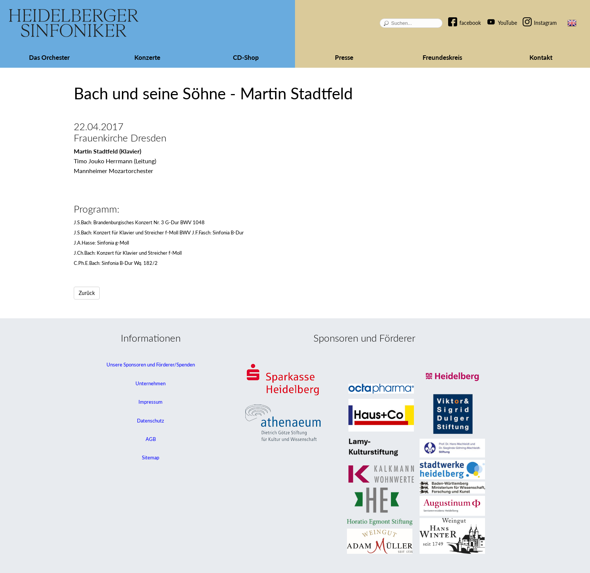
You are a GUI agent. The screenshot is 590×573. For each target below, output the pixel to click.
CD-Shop (246, 57)
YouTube (507, 23)
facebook (470, 23)
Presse (344, 57)
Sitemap (150, 457)
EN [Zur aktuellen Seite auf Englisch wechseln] (571, 22)
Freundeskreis (442, 57)
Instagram (545, 23)
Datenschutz (150, 421)
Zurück (87, 293)
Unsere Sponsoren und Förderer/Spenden (150, 365)
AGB (151, 439)
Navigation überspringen (456, 16)
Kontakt (540, 57)
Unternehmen (150, 383)
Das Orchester (49, 57)
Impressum (150, 402)
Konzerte (147, 57)
